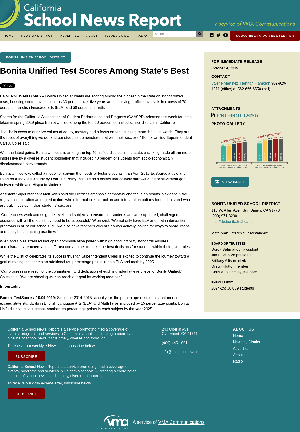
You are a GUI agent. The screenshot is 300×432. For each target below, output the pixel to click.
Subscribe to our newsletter (265, 35)
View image (230, 182)
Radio (141, 35)
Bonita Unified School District (35, 57)
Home (9, 35)
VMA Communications (181, 422)
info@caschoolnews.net (182, 352)
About (92, 35)
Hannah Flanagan (255, 83)
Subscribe (26, 357)
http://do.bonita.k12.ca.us (232, 222)
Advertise (69, 35)
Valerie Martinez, (225, 83)
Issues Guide (117, 35)
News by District (37, 35)
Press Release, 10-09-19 (238, 115)
